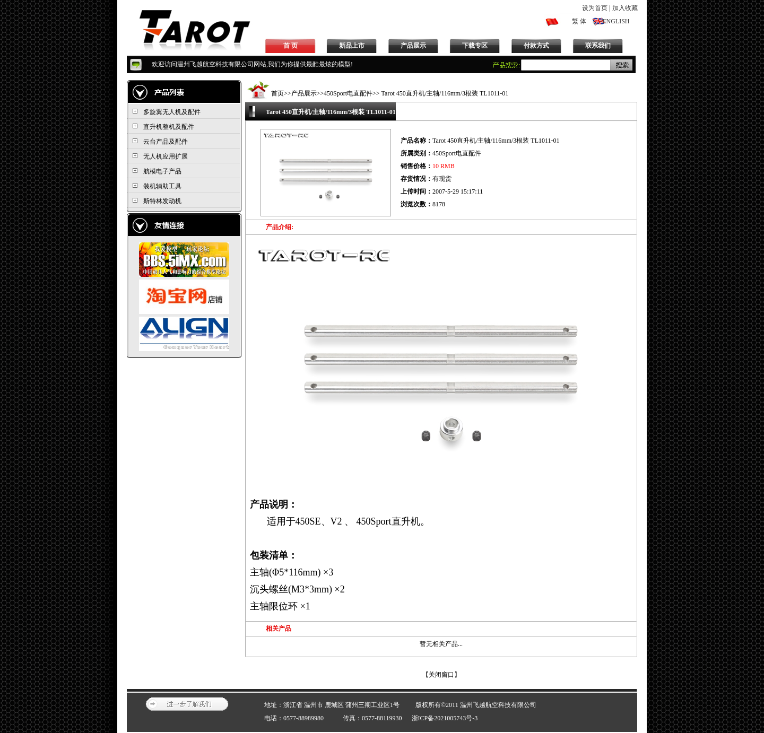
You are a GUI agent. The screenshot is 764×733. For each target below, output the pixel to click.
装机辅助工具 (162, 186)
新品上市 (351, 45)
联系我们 (598, 45)
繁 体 (579, 21)
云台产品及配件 (165, 141)
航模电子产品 (162, 171)
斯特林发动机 (162, 201)
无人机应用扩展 (165, 156)
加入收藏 (625, 8)
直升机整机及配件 (168, 126)
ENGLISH (615, 21)
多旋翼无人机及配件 (172, 112)
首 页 (290, 45)
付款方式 (536, 45)
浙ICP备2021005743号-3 (445, 718)
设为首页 (594, 8)
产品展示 (413, 45)
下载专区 (475, 45)
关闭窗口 (441, 674)
